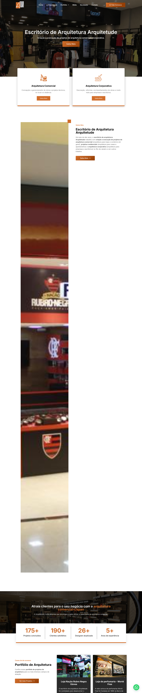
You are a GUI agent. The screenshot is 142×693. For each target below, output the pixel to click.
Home (41, 5)
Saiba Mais (43, 101)
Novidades (84, 5)
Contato (95, 5)
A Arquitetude (52, 5)
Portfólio (65, 4)
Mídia (74, 5)
